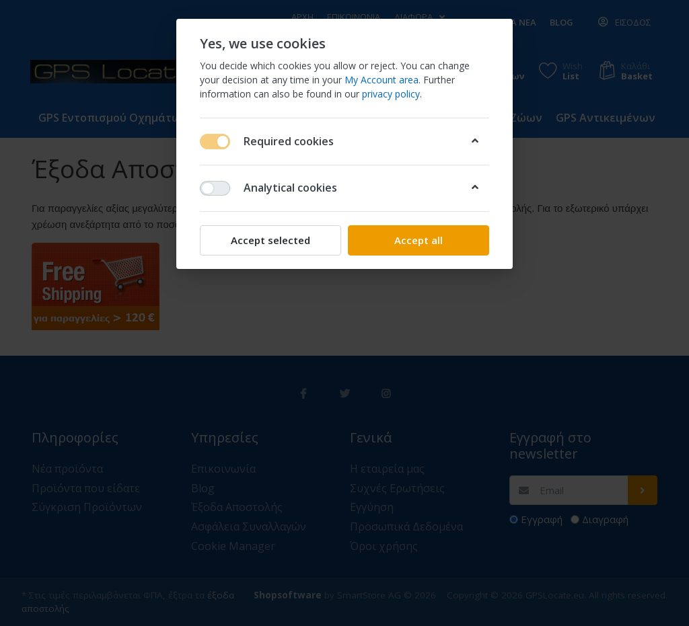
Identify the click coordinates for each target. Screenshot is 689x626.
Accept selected (270, 240)
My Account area (381, 79)
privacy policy (391, 93)
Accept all (418, 240)
